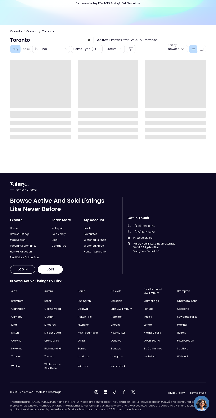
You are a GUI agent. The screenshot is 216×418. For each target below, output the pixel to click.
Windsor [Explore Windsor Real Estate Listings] (83, 366)
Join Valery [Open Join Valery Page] (59, 234)
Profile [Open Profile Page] (87, 228)
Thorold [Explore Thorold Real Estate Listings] (16, 356)
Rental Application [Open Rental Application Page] (95, 251)
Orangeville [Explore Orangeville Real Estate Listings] (51, 340)
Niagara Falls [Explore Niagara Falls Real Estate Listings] (152, 332)
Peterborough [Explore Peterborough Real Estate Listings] (185, 340)
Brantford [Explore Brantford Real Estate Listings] (17, 301)
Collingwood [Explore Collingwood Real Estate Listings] (52, 309)
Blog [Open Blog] (55, 240)
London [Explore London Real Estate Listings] (148, 324)
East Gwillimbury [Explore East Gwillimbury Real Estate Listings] (121, 309)
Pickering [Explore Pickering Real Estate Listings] (17, 348)
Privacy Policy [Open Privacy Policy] (176, 393)
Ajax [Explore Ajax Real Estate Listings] (14, 291)
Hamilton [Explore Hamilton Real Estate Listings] (116, 317)
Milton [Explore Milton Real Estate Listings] (15, 332)
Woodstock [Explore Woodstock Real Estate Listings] (118, 366)
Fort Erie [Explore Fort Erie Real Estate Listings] (148, 309)
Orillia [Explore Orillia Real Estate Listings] (81, 340)
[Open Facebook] (124, 392)
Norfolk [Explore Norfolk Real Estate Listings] (181, 332)
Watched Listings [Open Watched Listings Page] (95, 240)
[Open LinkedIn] (105, 392)
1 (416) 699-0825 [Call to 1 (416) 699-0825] (144, 226)
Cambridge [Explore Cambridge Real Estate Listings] (151, 301)
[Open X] (133, 392)
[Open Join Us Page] (108, 3)
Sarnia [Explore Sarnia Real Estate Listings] (82, 348)
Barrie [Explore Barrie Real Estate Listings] (81, 291)
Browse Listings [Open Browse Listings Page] (20, 234)
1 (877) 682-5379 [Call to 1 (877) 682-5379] (144, 232)
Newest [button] (173, 49)
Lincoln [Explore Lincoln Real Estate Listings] (115, 324)
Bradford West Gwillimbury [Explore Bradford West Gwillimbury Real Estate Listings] (153, 291)
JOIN (50, 269)
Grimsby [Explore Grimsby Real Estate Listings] (16, 317)
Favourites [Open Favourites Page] (90, 234)
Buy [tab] (15, 49)
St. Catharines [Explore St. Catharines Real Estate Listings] (153, 348)
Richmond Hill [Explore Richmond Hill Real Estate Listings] (53, 348)
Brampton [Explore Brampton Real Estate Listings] (183, 291)
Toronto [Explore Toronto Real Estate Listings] (49, 356)
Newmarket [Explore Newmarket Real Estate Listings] (118, 332)
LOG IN (23, 269)
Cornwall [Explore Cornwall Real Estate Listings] (83, 309)
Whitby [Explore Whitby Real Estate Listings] (15, 366)
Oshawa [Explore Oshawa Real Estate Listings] (116, 340)
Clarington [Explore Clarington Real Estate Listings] (18, 309)
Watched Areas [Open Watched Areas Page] (94, 245)
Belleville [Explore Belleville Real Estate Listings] (116, 291)
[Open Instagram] (96, 392)
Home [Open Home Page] (14, 228)
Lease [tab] (26, 49)
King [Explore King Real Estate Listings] (14, 324)
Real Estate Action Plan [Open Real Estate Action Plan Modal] (24, 257)
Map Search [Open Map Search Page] (18, 240)
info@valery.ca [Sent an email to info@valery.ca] (143, 238)
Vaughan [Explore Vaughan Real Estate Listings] (117, 356)
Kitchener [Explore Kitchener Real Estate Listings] (83, 324)
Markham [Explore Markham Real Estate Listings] (183, 324)
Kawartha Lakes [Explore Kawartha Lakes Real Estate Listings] (187, 317)
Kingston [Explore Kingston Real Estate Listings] (50, 324)
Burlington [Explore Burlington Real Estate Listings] (84, 301)
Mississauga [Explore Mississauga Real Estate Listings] (52, 332)
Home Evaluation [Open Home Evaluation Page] (21, 251)
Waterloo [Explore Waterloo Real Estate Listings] (149, 356)
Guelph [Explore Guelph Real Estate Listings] (49, 317)
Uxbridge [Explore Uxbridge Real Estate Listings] (83, 356)
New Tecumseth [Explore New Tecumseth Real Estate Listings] (88, 332)
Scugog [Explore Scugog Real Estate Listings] (116, 348)
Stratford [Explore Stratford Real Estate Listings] (182, 348)
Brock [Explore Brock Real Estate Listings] (47, 301)
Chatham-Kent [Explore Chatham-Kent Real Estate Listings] (187, 301)
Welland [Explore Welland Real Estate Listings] (182, 356)
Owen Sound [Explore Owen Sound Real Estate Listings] (152, 340)
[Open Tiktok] (114, 392)
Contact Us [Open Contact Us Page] (59, 245)
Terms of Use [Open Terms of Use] (198, 393)
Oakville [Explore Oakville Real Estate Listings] (16, 340)
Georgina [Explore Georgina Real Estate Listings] (183, 309)
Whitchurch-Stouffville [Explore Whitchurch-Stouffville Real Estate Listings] (52, 366)
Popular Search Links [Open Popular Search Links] (23, 245)
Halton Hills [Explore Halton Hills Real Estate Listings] (85, 317)
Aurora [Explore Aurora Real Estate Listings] (48, 291)
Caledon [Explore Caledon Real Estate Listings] (116, 301)
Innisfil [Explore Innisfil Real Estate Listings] (148, 317)
